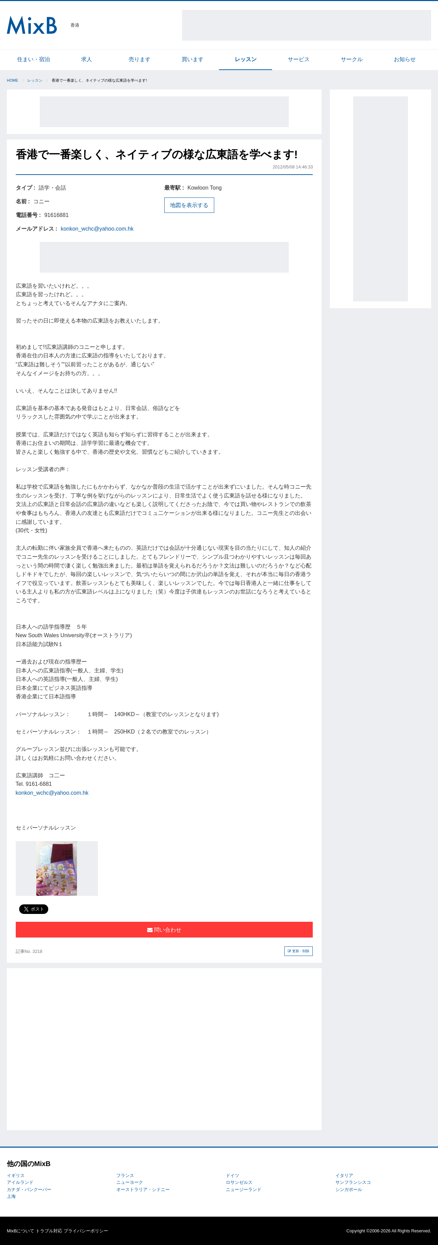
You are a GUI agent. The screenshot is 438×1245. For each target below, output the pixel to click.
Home (12, 80)
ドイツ (232, 1175)
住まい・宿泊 (33, 59)
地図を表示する (189, 205)
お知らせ (405, 59)
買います (193, 59)
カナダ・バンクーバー (29, 1189)
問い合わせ (164, 930)
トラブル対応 (49, 1230)
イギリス (16, 1175)
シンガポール (348, 1189)
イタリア (344, 1175)
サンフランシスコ (353, 1182)
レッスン (246, 59)
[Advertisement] (306, 25)
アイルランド (20, 1182)
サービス (299, 59)
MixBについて (20, 1230)
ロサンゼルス (239, 1182)
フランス (125, 1175)
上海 (11, 1196)
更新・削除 (298, 951)
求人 (86, 59)
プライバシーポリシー (86, 1230)
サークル (352, 59)
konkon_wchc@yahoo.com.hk (97, 229)
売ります (140, 59)
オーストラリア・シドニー (143, 1189)
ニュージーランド (243, 1189)
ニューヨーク (129, 1182)
